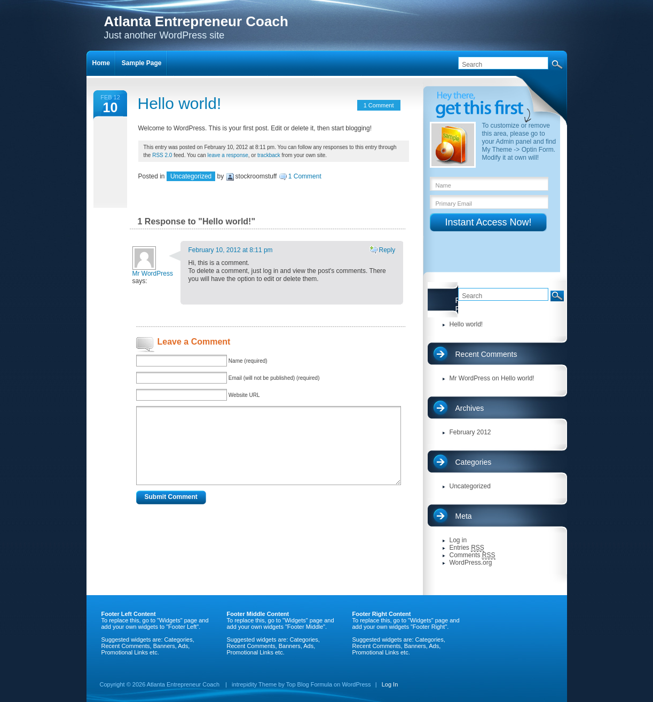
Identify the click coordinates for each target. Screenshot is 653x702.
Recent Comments (486, 354)
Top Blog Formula (309, 684)
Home (101, 63)
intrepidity (244, 684)
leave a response (228, 155)
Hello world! (180, 103)
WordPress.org (471, 562)
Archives (469, 408)
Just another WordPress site (196, 27)
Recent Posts (457, 304)
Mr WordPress (152, 273)
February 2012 (470, 432)
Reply (387, 250)
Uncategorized (190, 176)
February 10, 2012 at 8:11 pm (230, 250)
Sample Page (142, 63)
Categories (473, 462)
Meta (463, 516)
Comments (472, 555)
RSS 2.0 (162, 155)
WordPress (356, 684)
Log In (390, 684)
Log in (458, 540)
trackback (268, 155)
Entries (467, 548)
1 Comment (379, 105)
